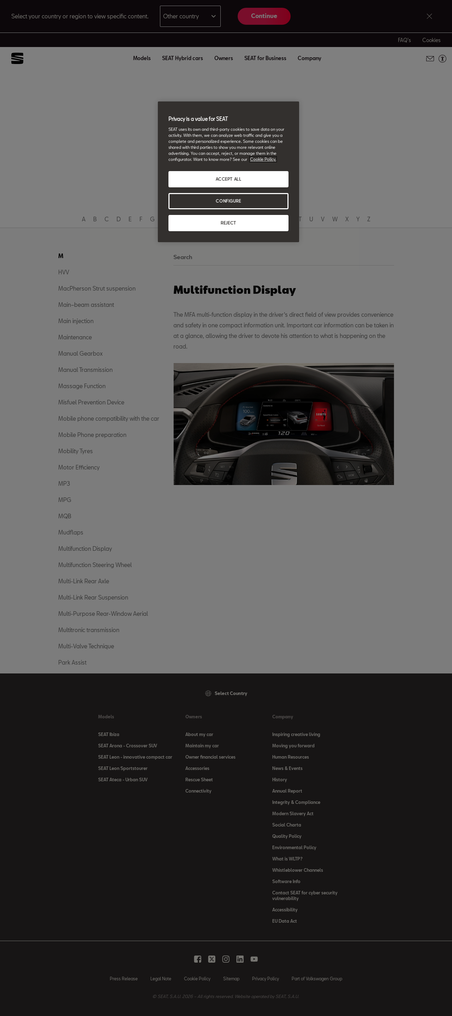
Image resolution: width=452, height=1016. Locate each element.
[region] (228, 171)
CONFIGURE (228, 201)
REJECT (228, 223)
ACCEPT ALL (229, 179)
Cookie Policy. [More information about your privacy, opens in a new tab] (263, 159)
